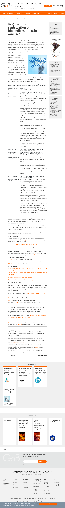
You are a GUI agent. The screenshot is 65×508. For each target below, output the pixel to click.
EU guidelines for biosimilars (53, 93)
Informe (20, 324)
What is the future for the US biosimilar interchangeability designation (54, 107)
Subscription (61, 13)
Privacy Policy (36, 465)
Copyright (40, 498)
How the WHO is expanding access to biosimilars (54, 115)
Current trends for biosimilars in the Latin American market (23, 244)
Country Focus (37, 484)
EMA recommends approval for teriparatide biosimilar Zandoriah (55, 27)
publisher (37, 347)
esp (61, 5)
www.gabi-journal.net (28, 240)
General (15, 482)
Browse (10, 298)
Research (13, 18)
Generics (10, 13)
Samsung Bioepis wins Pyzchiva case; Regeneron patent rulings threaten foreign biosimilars (55, 67)
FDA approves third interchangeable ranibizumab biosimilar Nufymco (55, 32)
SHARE (4, 449)
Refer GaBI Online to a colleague (32, 500)
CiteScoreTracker (15, 261)
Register (10, 300)
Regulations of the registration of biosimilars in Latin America (28, 18)
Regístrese (11, 323)
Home (3, 13)
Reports (35, 493)
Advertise (56, 13)
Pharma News (47, 491)
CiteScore (13, 259)
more (15, 249)
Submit (10, 264)
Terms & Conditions (26, 498)
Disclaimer (34, 498)
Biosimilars (19, 13)
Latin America (7, 484)
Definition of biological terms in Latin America (20, 277)
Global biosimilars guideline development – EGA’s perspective (55, 89)
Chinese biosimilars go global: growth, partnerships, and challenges (55, 72)
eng (58, 5)
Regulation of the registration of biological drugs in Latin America (25, 280)
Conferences (47, 479)
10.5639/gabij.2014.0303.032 (17, 342)
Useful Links (47, 493)
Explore (10, 320)
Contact (46, 498)
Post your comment (37, 38)
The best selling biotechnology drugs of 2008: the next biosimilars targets (55, 85)
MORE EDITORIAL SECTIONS (32, 13)
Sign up (48, 5)
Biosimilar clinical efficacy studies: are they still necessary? (55, 111)
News (14, 485)
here (35, 255)
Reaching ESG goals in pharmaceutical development (54, 102)
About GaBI (50, 13)
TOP (61, 449)
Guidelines (36, 486)
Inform (16, 302)
